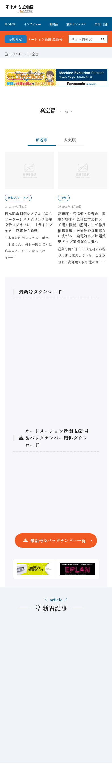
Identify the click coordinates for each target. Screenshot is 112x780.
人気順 (70, 139)
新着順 (42, 139)
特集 (64, 197)
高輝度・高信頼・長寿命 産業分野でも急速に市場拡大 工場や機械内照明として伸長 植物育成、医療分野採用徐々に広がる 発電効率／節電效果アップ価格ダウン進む (83, 227)
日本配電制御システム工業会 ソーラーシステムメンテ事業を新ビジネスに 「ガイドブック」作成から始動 (30, 222)
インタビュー (32, 24)
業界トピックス (76, 24)
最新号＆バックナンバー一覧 (58, 540)
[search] (103, 39)
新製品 (53, 24)
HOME (10, 24)
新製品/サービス (18, 197)
